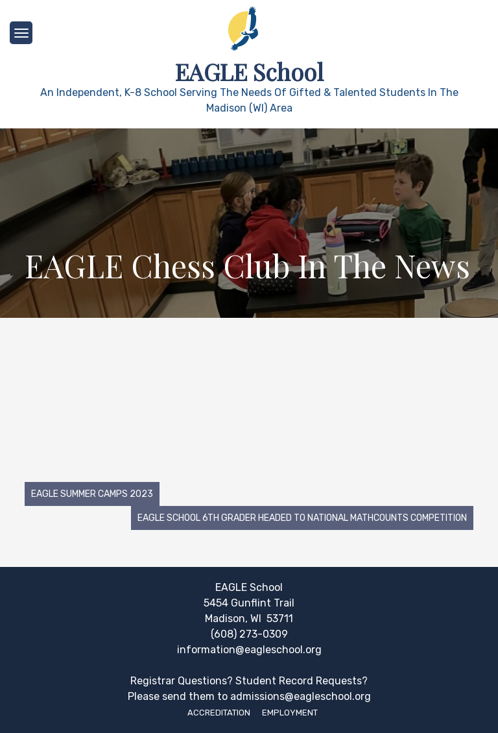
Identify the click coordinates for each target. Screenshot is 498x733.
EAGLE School (249, 71)
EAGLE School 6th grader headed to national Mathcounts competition (302, 517)
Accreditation (218, 712)
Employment (290, 712)
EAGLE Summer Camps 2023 (92, 493)
